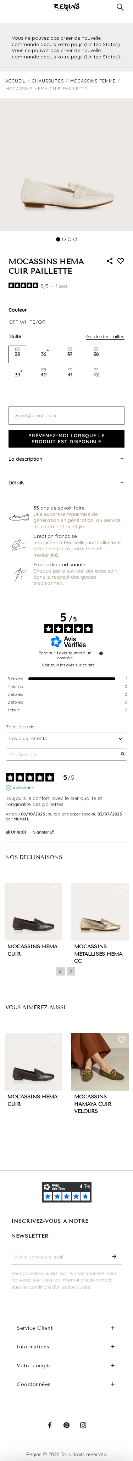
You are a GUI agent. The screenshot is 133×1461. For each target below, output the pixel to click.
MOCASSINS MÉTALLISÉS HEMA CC (98, 954)
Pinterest (66, 1432)
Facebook (50, 1432)
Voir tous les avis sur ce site (68, 665)
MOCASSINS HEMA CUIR (32, 950)
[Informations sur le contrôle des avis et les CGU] (101, 653)
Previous (60, 971)
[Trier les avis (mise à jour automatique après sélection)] (66, 738)
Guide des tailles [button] (105, 336)
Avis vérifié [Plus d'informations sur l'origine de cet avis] (23, 787)
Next (71, 971)
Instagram (83, 1432)
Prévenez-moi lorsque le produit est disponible (66, 438)
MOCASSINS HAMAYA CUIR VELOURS (92, 1104)
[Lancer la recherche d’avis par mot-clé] (123, 754)
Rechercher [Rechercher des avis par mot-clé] (63, 755)
